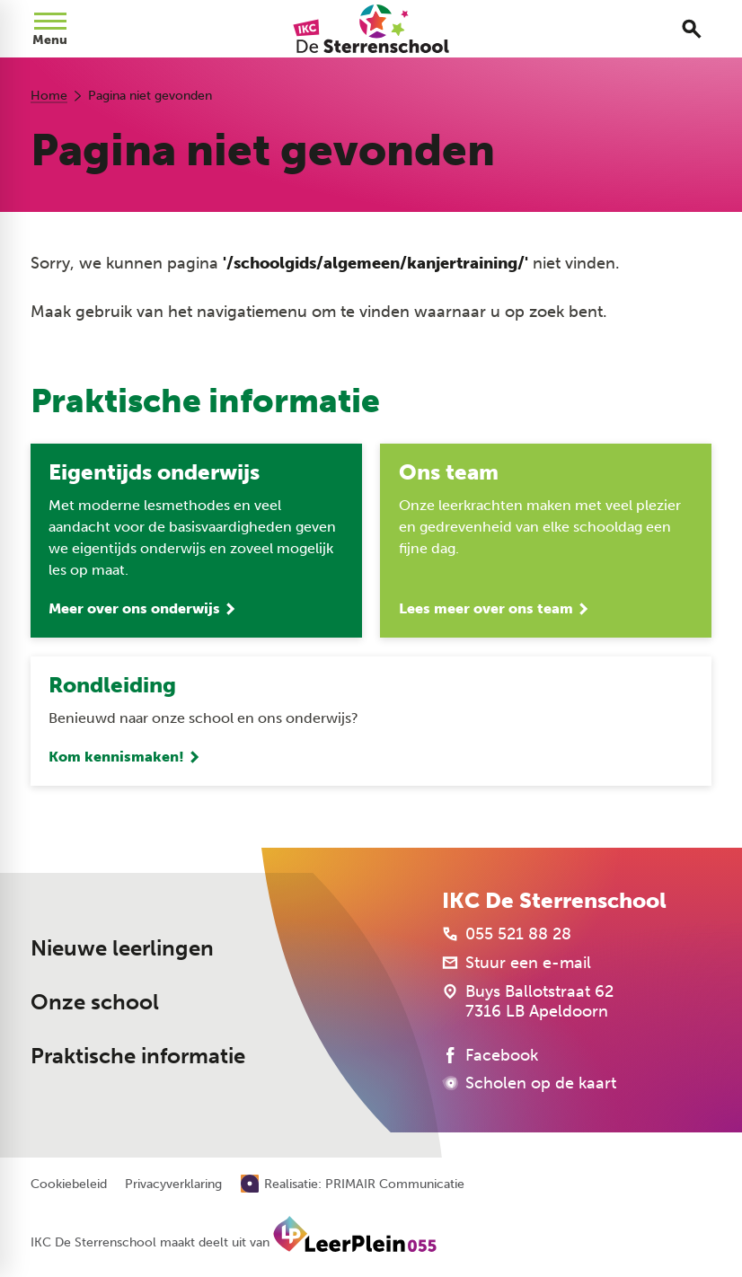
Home (49, 95)
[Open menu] (50, 28)
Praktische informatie (138, 1056)
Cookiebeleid (69, 1184)
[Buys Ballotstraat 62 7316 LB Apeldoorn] (528, 1001)
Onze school (95, 1002)
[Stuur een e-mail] (516, 963)
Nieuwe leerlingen (122, 948)
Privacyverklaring (173, 1184)
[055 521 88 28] (506, 934)
